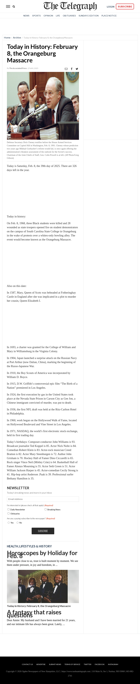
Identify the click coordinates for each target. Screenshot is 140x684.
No (20, 522)
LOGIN (111, 6)
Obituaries (69, 15)
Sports (36, 15)
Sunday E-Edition (89, 15)
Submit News (55, 664)
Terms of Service (72, 664)
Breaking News (53, 509)
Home (7, 37)
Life (58, 15)
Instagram (113, 664)
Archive (17, 37)
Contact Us (27, 664)
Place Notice (109, 15)
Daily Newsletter (17, 509)
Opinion (48, 15)
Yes (11, 522)
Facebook (100, 664)
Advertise (41, 664)
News (26, 15)
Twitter (87, 664)
